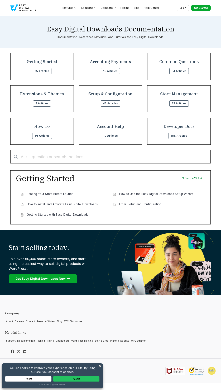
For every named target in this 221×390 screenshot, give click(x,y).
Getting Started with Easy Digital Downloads (57, 214)
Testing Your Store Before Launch (50, 194)
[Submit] (14, 156)
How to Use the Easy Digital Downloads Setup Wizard (156, 194)
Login (183, 7)
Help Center (151, 8)
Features (69, 8)
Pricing (124, 8)
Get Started (201, 7)
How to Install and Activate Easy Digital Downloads (62, 204)
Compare (108, 8)
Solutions (89, 8)
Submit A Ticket (192, 178)
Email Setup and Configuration (140, 204)
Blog (136, 8)
